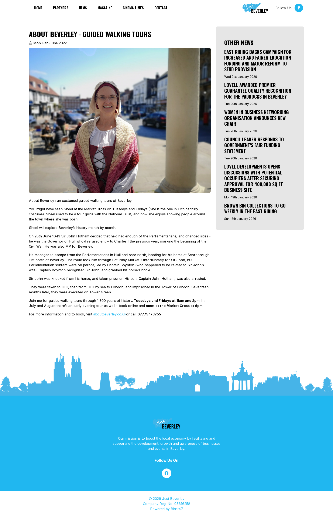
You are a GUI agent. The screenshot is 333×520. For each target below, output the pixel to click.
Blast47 (177, 509)
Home (38, 7)
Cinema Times (133, 7)
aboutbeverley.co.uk (109, 314)
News (83, 7)
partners (60, 7)
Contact (161, 7)
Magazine (104, 7)
